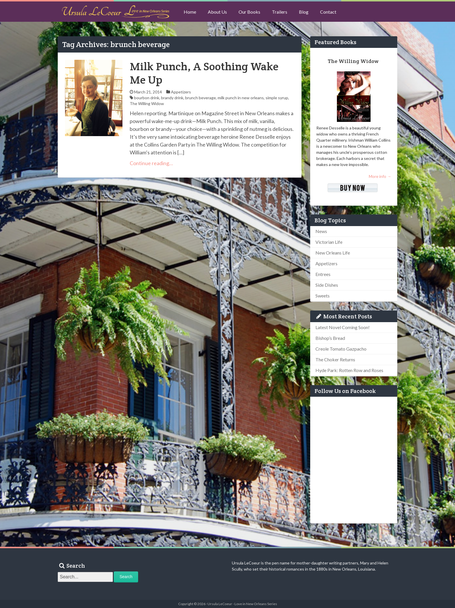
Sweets (322, 295)
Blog (303, 12)
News (321, 231)
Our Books (249, 12)
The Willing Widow (147, 103)
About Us (217, 12)
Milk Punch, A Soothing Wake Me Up (204, 73)
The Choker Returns (335, 359)
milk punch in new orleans (241, 97)
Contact (328, 12)
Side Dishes (326, 285)
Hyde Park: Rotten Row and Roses (349, 370)
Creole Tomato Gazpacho (340, 348)
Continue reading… (151, 163)
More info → (380, 176)
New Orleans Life (332, 252)
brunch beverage (200, 97)
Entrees (323, 274)
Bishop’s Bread (330, 338)
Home (190, 12)
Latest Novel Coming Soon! (342, 327)
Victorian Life (328, 242)
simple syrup (277, 97)
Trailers (279, 12)
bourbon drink (146, 97)
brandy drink (172, 97)
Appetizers (181, 91)
